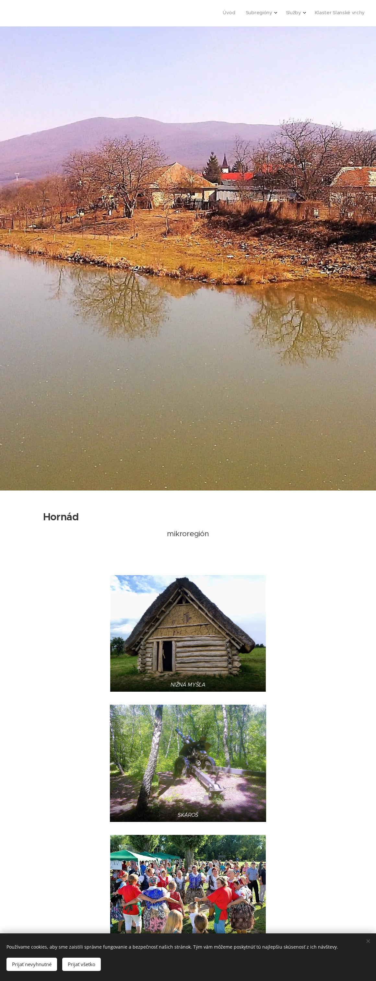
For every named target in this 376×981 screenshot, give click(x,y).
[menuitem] (328, 13)
